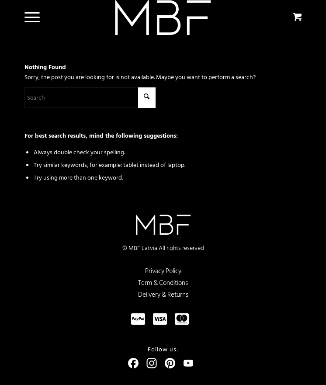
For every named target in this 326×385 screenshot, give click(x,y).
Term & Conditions (163, 282)
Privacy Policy (163, 271)
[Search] (90, 97)
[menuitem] (30, 17)
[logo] (163, 17)
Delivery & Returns (163, 294)
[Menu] (28, 17)
